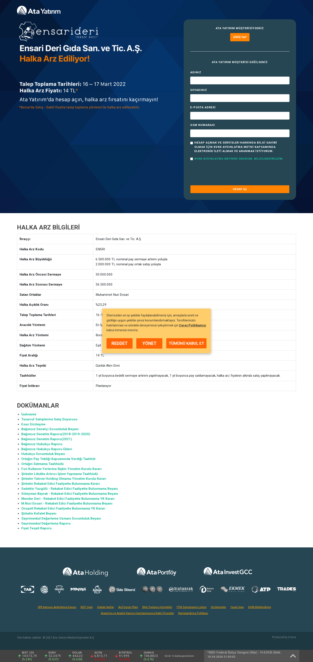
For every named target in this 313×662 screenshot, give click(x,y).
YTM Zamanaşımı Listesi (191, 607)
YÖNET (149, 343)
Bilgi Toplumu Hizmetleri (157, 607)
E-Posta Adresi (203, 107)
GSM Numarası (202, 125)
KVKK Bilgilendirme (259, 607)
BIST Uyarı (87, 607)
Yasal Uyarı (237, 607)
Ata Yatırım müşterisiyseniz (240, 28)
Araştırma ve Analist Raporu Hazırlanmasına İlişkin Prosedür (137, 613)
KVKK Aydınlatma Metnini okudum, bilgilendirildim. (239, 158)
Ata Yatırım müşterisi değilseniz (240, 62)
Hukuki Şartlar (105, 607)
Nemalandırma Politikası (193, 613)
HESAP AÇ (240, 189)
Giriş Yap (240, 37)
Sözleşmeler (218, 607)
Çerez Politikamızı (192, 325)
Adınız (195, 72)
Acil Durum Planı (128, 607)
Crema (292, 637)
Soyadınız (198, 90)
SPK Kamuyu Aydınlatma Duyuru (57, 607)
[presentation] (223, 173)
